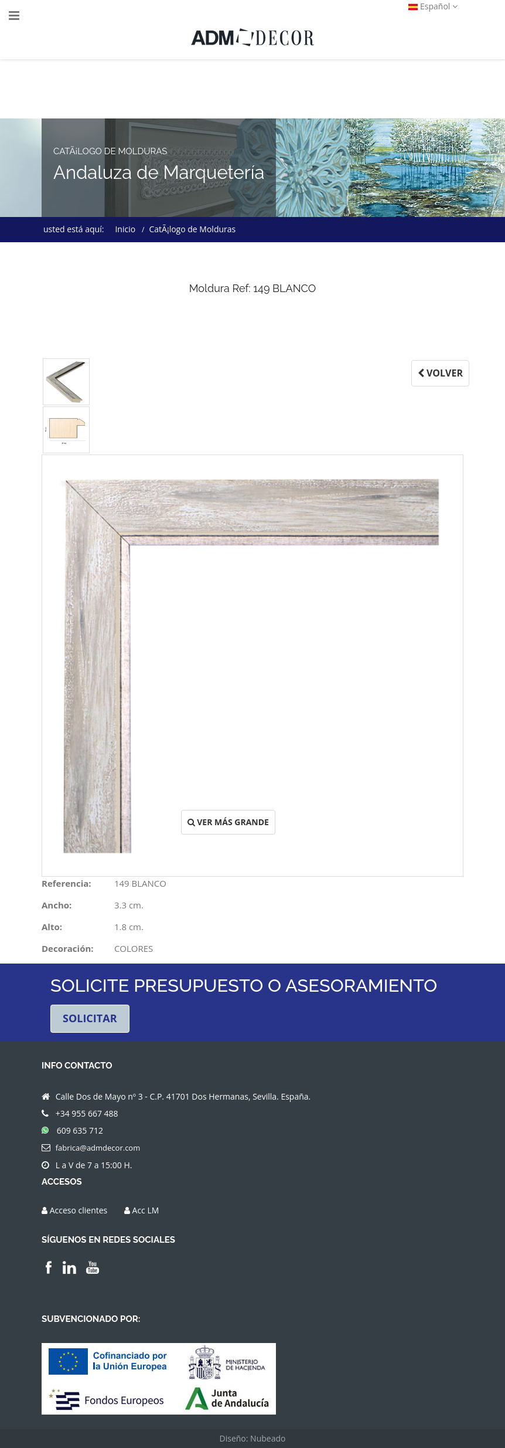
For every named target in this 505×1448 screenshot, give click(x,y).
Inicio (125, 229)
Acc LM (145, 1210)
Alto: (52, 926)
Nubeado (267, 1438)
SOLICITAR (90, 1018)
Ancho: (56, 905)
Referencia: (66, 883)
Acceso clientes (79, 1210)
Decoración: (68, 948)
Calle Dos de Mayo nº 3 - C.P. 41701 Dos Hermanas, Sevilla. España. (183, 1096)
